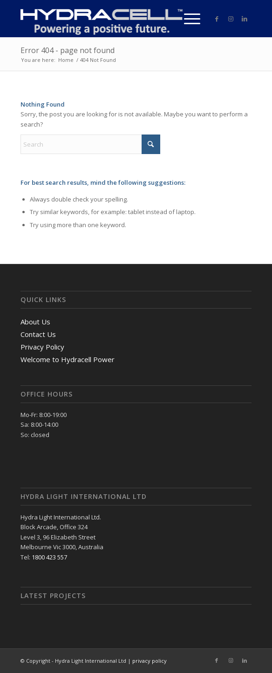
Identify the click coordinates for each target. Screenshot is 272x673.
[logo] (112, 18)
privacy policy (149, 660)
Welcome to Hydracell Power (67, 359)
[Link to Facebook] (217, 19)
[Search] (90, 144)
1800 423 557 (49, 557)
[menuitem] (187, 18)
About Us (35, 321)
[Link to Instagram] (231, 19)
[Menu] (187, 18)
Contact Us (38, 334)
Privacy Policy (42, 346)
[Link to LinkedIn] (245, 19)
